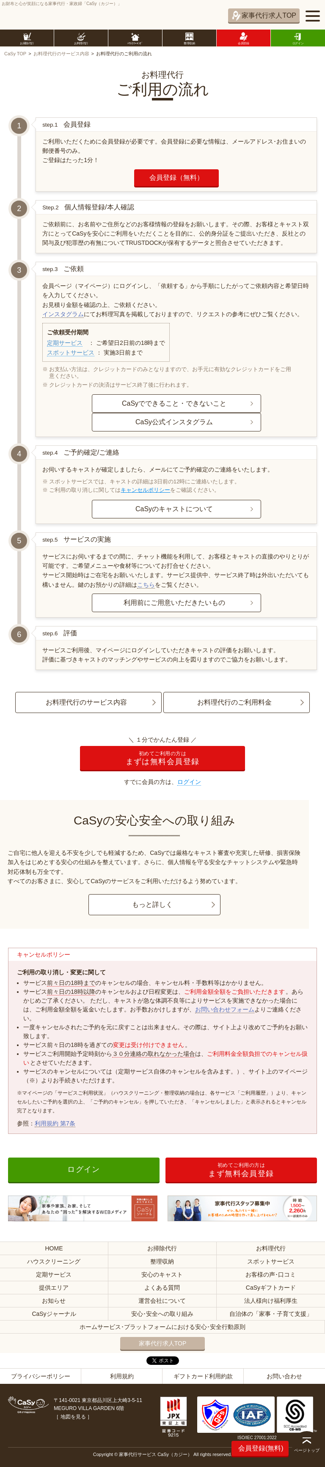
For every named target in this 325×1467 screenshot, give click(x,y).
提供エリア (54, 1287)
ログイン (189, 781)
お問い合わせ (284, 1376)
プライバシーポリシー (40, 1376)
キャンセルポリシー (145, 490)
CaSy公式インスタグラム (174, 422)
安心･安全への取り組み (162, 1313)
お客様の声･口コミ (270, 1274)
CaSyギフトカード (271, 1287)
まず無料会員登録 (241, 1170)
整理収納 (162, 1261)
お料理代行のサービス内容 (61, 53)
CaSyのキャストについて (174, 509)
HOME (54, 1248)
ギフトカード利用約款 (203, 1376)
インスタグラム (63, 314)
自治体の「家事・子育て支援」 (270, 1313)
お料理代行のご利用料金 (234, 702)
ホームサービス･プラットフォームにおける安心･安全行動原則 (162, 1326)
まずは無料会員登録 (162, 758)
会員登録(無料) (261, 1448)
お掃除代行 (162, 1248)
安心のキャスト (162, 1274)
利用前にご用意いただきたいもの (174, 602)
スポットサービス (70, 352)
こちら (146, 584)
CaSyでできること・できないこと (174, 403)
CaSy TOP (15, 53)
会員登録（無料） (176, 177)
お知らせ (54, 1300)
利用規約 (122, 1376)
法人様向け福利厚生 (270, 1300)
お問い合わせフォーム (224, 1009)
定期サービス (65, 342)
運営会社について (162, 1300)
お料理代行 (271, 1248)
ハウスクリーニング (53, 1261)
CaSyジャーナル (54, 1313)
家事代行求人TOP (269, 15)
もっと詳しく (152, 904)
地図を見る (73, 1417)
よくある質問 (162, 1287)
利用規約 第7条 (55, 1123)
